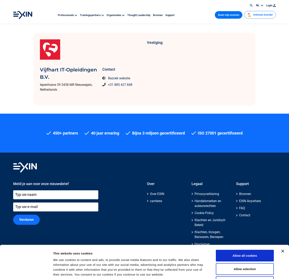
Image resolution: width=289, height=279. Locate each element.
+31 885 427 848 (120, 85)
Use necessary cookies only (245, 252)
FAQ (242, 208)
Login (271, 5)
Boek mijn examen (228, 14)
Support (169, 15)
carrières (156, 201)
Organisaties (116, 15)
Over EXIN (157, 194)
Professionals (68, 15)
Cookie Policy (204, 213)
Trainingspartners (92, 15)
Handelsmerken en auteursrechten (208, 203)
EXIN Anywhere (250, 201)
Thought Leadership (139, 15)
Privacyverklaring (207, 194)
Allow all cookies (245, 225)
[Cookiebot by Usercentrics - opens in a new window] (26, 271)
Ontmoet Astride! (260, 15)
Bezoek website (119, 78)
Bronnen (158, 15)
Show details (212, 271)
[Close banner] (282, 221)
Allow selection (245, 239)
